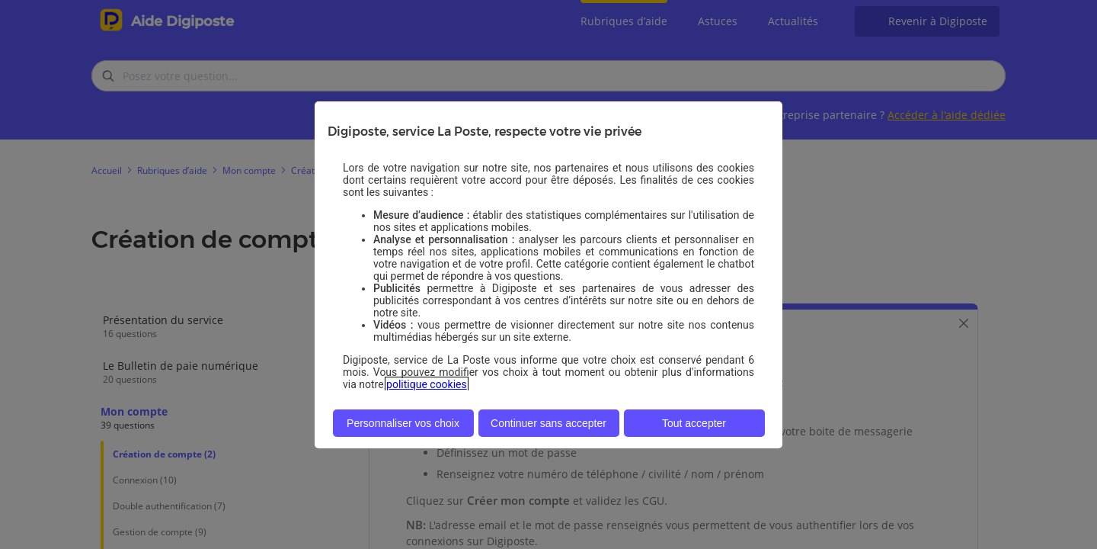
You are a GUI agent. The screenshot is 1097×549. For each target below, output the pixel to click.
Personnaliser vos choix (403, 423)
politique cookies (426, 384)
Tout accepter (694, 423)
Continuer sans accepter (548, 423)
